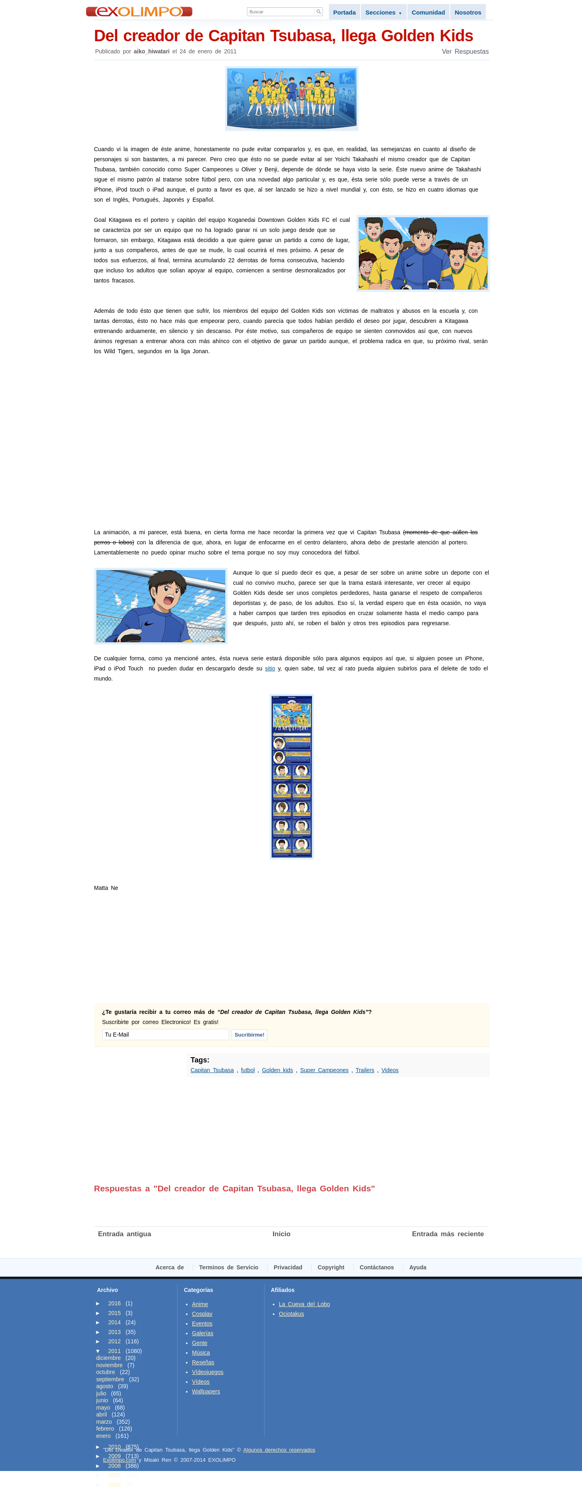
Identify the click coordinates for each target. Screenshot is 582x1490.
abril (101, 1414)
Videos (390, 1070)
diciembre (108, 1358)
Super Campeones (324, 1070)
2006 (114, 1485)
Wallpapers (206, 1391)
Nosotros (468, 12)
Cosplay (202, 1314)
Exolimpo (139, 11)
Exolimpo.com (119, 1460)
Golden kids (277, 1070)
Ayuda (417, 1267)
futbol (248, 1070)
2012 (114, 1341)
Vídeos (201, 1381)
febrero (105, 1428)
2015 (114, 1313)
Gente (199, 1343)
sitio (270, 668)
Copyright (331, 1267)
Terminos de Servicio (229, 1267)
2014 (114, 1322)
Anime (200, 1304)
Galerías (202, 1333)
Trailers (365, 1070)
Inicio (282, 1234)
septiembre (110, 1379)
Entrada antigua (124, 1234)
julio (101, 1393)
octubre (105, 1372)
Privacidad (288, 1267)
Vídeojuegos (208, 1372)
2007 (114, 1475)
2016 (114, 1303)
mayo (103, 1407)
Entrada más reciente (448, 1234)
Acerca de (170, 1267)
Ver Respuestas (465, 51)
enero (103, 1436)
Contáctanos (377, 1267)
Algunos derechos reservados (279, 1450)
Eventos (202, 1323)
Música (201, 1352)
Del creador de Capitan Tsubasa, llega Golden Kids (292, 34)
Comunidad (428, 12)
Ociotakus (291, 1314)
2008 (114, 1466)
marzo (104, 1421)
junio (102, 1400)
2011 (114, 1351)
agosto (104, 1386)
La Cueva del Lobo (304, 1304)
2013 (114, 1332)
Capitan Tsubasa (212, 1070)
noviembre (109, 1365)
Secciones (383, 12)
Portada (344, 12)
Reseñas (203, 1362)
